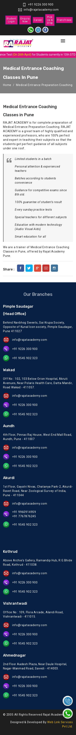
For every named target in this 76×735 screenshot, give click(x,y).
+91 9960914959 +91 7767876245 (24, 514)
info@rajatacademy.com (38, 9)
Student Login (11, 20)
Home (7, 85)
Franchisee (64, 20)
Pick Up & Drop (50, 20)
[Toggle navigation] (63, 41)
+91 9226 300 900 (38, 4)
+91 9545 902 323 (25, 358)
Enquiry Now (25, 20)
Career (38, 20)
